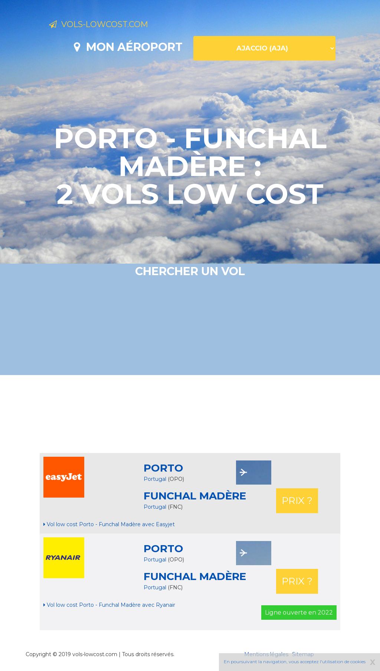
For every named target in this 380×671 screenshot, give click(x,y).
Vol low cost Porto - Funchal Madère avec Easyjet (109, 524)
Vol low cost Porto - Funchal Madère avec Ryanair (109, 605)
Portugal (155, 479)
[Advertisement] (190, 414)
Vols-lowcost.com (109, 25)
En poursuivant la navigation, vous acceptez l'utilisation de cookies (295, 661)
